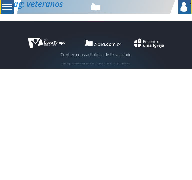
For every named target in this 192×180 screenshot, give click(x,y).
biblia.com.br (96, 7)
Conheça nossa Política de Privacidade (96, 55)
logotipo (99, 43)
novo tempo (47, 43)
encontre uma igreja (149, 43)
